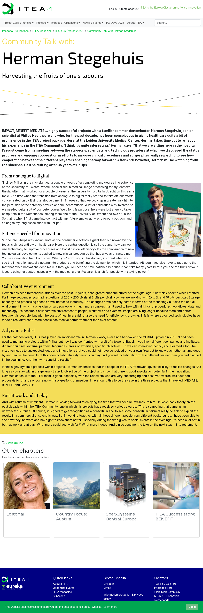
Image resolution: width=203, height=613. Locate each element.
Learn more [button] (110, 606)
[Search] (177, 22)
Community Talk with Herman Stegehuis (111, 31)
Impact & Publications (15, 31)
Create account (128, 9)
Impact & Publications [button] (64, 22)
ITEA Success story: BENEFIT (175, 517)
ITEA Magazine (42, 31)
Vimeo (107, 587)
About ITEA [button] (134, 22)
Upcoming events (63, 587)
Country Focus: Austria (71, 517)
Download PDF (15, 442)
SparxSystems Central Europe (121, 517)
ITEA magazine (62, 592)
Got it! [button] (192, 606)
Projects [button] (41, 22)
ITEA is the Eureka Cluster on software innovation (170, 7)
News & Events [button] (92, 22)
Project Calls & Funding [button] (17, 22)
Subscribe (59, 596)
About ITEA (60, 583)
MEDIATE (191, 380)
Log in (113, 9)
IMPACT (26, 385)
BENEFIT (8, 385)
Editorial (15, 514)
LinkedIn (109, 583)
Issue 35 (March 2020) (69, 31)
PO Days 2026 (115, 22)
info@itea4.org (163, 587)
